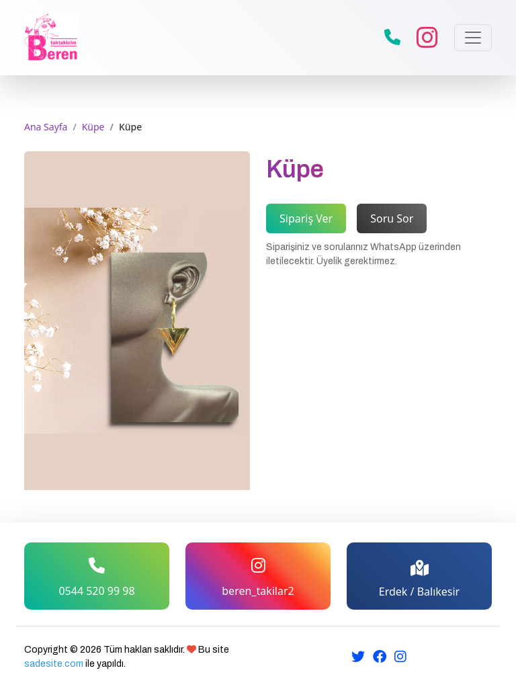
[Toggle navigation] (473, 37)
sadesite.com (53, 664)
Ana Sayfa (45, 126)
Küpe (93, 126)
